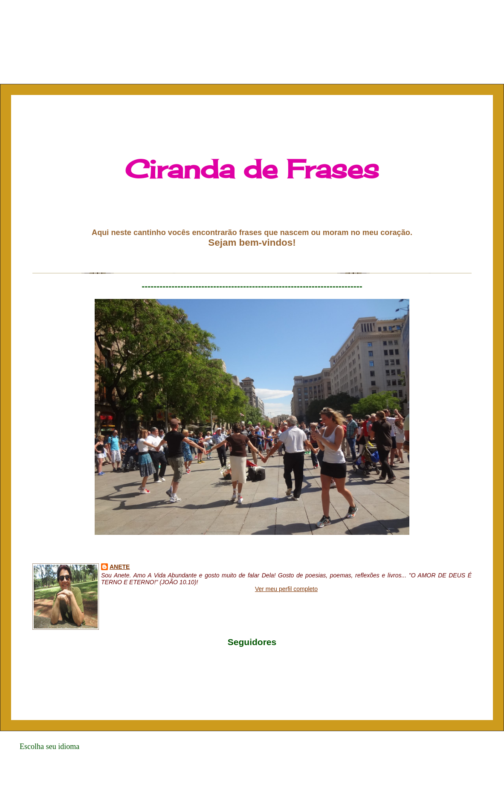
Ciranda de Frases (252, 168)
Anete (120, 566)
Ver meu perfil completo (286, 588)
